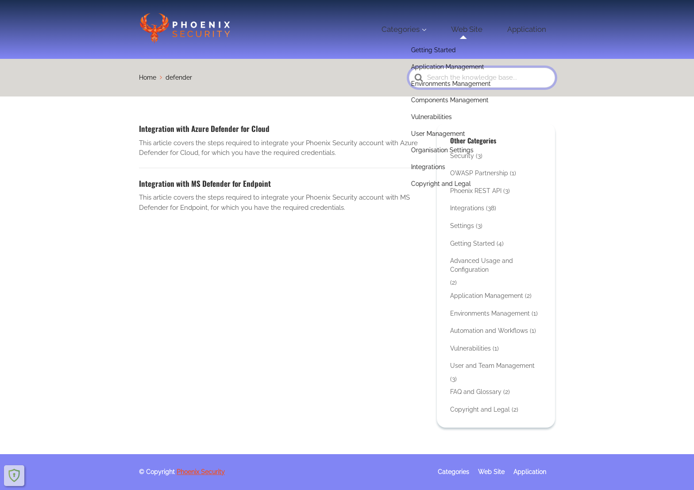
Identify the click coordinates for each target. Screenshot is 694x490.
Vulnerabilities (470, 348)
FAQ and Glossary (475, 391)
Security (462, 155)
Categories (438, 29)
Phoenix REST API (475, 190)
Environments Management (490, 313)
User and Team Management (492, 365)
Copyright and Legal (480, 409)
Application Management (486, 295)
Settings (462, 225)
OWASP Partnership (479, 173)
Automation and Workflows (489, 330)
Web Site (489, 29)
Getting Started (472, 243)
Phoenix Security (201, 471)
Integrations (467, 208)
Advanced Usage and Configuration (481, 265)
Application (534, 29)
